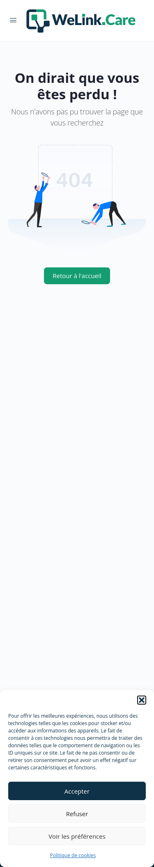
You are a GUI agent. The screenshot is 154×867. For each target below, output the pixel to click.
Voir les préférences (77, 836)
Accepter (77, 791)
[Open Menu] (13, 19)
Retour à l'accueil (77, 276)
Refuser (77, 814)
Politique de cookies (73, 855)
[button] (142, 700)
